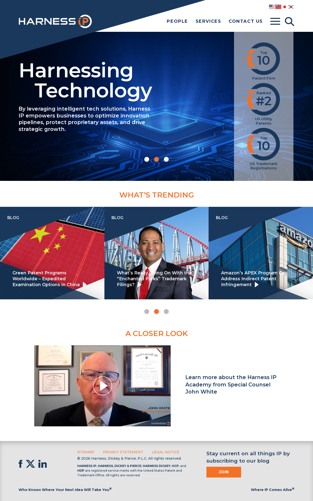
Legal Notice (165, 452)
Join (224, 472)
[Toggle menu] (275, 21)
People (177, 21)
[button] (147, 159)
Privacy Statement (123, 452)
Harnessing (121, 79)
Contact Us (246, 21)
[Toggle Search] (289, 21)
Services (208, 21)
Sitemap (85, 452)
